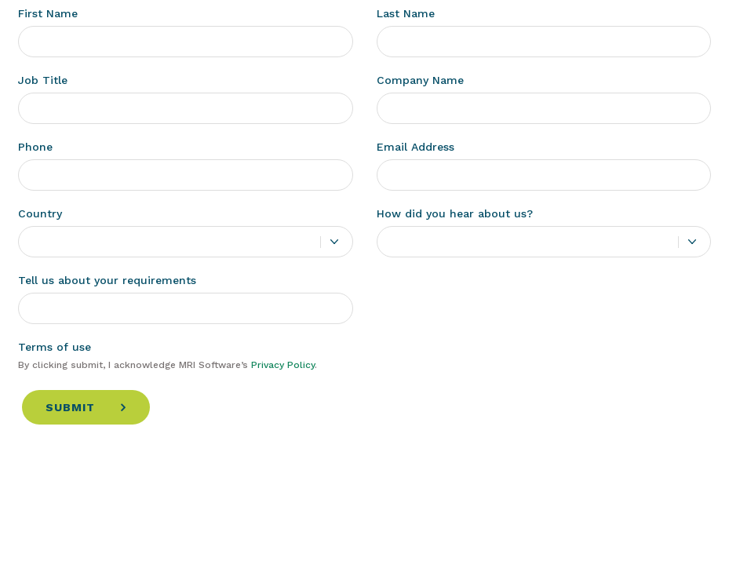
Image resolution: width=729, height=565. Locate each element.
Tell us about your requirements (107, 280)
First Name (48, 13)
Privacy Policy (283, 364)
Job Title (42, 80)
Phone (35, 146)
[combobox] (185, 241)
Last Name (406, 13)
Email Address (415, 146)
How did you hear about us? (455, 213)
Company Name (420, 80)
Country (40, 213)
